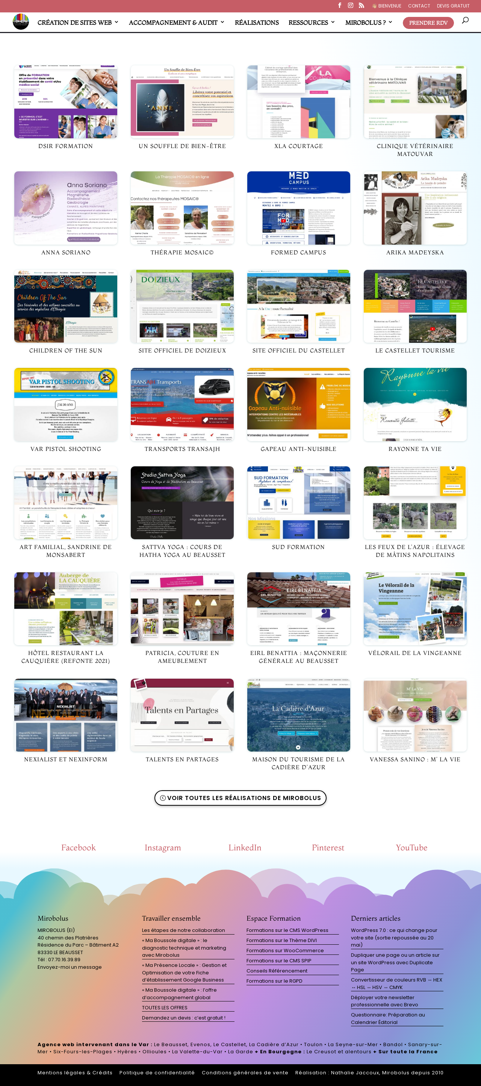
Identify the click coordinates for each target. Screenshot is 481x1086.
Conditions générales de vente (245, 1072)
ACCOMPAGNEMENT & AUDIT (173, 22)
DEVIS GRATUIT (453, 6)
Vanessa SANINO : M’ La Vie (415, 759)
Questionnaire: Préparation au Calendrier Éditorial (388, 1018)
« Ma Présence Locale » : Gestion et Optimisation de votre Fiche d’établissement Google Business (184, 972)
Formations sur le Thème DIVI (282, 940)
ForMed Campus (298, 252)
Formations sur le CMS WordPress (287, 930)
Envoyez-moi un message (70, 967)
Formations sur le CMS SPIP (279, 960)
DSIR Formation (65, 146)
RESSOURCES (308, 22)
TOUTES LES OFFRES (165, 1007)
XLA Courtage (298, 146)
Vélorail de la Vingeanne (415, 652)
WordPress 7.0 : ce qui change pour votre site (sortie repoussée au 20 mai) (394, 937)
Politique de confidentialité (157, 1072)
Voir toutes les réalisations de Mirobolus (244, 798)
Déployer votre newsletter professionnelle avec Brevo (384, 1001)
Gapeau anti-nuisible (299, 448)
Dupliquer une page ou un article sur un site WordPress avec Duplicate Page (395, 962)
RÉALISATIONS (257, 22)
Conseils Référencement (277, 970)
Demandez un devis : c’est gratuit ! (183, 1017)
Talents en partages (182, 759)
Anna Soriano (66, 252)
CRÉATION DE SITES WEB (75, 22)
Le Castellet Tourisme (415, 350)
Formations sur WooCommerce (285, 950)
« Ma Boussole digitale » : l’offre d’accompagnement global (179, 993)
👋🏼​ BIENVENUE (386, 6)
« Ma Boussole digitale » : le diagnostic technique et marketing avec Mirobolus (184, 948)
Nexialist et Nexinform (65, 759)
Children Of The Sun (66, 350)
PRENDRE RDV (428, 23)
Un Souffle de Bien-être (182, 146)
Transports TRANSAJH (182, 448)
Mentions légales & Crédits (75, 1072)
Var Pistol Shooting (65, 448)
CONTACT (419, 6)
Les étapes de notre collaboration (183, 930)
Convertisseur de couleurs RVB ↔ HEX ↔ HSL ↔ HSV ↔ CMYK (396, 983)
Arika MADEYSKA (415, 252)
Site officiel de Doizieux (182, 350)
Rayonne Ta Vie (415, 448)
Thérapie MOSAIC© (182, 252)
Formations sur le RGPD (275, 981)
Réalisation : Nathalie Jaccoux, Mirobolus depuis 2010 (369, 1072)
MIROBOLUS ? (365, 22)
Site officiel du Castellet (299, 350)
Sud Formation (298, 547)
